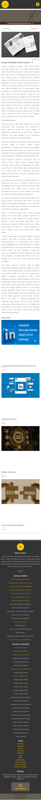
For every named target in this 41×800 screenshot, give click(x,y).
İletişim (20, 757)
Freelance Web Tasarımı (21, 647)
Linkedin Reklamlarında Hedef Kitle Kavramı (18, 366)
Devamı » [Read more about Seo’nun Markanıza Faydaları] (3, 529)
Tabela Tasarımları (14, 629)
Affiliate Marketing (8, 472)
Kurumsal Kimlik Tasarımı (16, 590)
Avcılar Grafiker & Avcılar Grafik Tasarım (20, 639)
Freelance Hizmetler (20, 762)
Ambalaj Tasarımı (16, 600)
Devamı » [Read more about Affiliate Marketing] (3, 476)
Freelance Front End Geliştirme (21, 655)
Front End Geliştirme (14, 583)
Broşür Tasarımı (25, 593)
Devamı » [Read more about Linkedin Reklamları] (3, 423)
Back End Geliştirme (27, 583)
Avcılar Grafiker (20, 760)
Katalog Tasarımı (15, 593)
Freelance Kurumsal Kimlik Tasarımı (21, 669)
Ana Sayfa (20, 744)
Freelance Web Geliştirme (20, 651)
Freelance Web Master (20, 767)
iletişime (22, 566)
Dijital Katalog (26, 600)
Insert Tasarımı (25, 597)
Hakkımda (20, 746)
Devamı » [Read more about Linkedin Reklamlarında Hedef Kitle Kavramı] (3, 370)
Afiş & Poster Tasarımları (20, 622)
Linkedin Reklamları (9, 419)
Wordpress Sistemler (16, 586)
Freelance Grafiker (20, 764)
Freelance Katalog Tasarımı (20, 676)
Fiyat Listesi (20, 750)
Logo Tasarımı (28, 590)
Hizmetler (20, 748)
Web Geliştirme (25, 579)
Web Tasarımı (15, 579)
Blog (20, 755)
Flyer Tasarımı (16, 597)
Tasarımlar (20, 753)
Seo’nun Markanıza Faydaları (12, 525)
